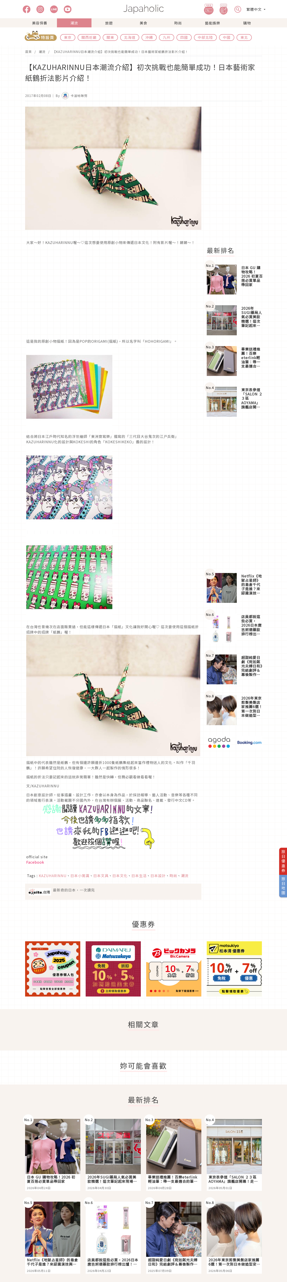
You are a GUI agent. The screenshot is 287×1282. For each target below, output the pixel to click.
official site (37, 856)
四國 (184, 37)
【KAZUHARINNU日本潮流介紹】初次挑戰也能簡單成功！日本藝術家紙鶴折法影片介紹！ (120, 51)
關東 (110, 37)
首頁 (28, 51)
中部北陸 (205, 37)
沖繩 (149, 37)
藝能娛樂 (212, 23)
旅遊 (109, 23)
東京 (68, 37)
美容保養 (39, 23)
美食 (143, 23)
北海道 (129, 37)
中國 (226, 37)
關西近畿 (89, 37)
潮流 (74, 23)
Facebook (35, 862)
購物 (247, 23)
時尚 (178, 23)
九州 (166, 37)
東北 (244, 37)
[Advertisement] (237, 174)
